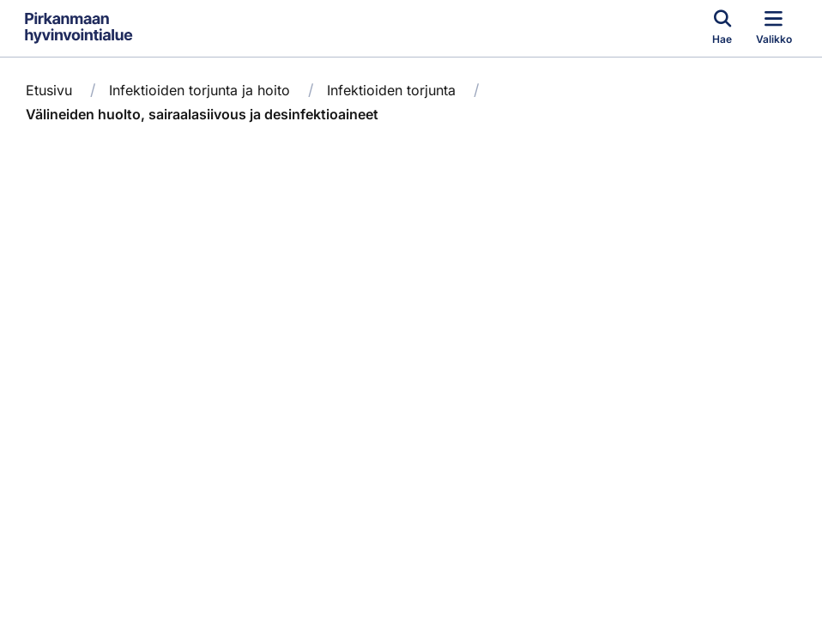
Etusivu (49, 90)
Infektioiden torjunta (391, 90)
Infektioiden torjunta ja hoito (199, 90)
